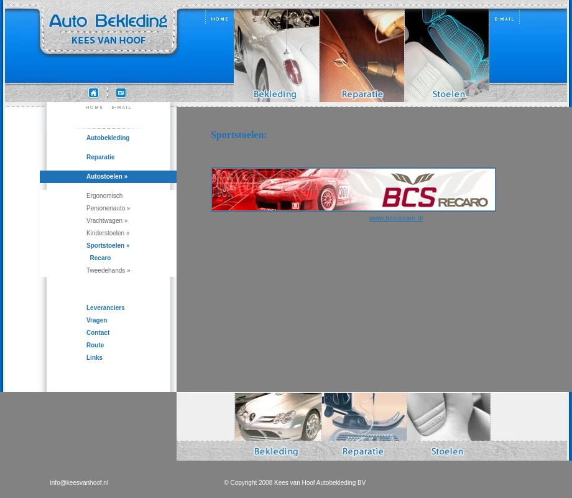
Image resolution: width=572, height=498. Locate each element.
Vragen (96, 320)
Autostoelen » (106, 176)
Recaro (98, 258)
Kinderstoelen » (108, 233)
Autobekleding (107, 137)
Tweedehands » (108, 270)
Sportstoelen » (107, 245)
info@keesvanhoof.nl (79, 482)
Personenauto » (108, 208)
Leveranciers (105, 307)
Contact (97, 332)
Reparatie (100, 157)
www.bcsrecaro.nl (396, 218)
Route (95, 345)
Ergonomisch (104, 195)
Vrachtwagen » (106, 220)
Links (94, 357)
